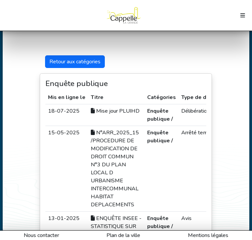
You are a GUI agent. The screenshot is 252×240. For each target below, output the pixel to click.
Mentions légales (208, 235)
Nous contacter (41, 235)
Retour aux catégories (74, 61)
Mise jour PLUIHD (115, 111)
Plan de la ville (123, 235)
